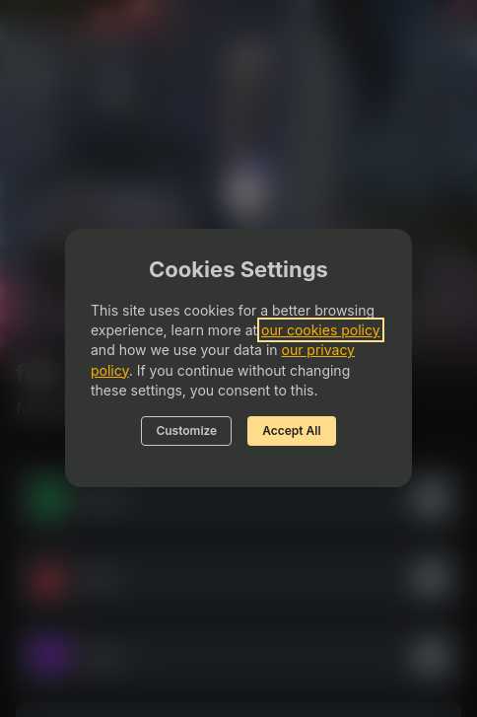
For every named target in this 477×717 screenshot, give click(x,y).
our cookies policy (320, 330)
